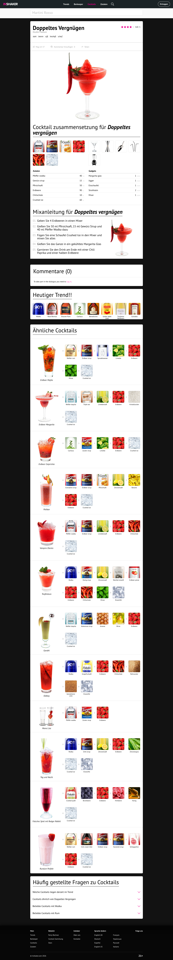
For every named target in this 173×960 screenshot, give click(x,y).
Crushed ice (38, 200)
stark (34, 36)
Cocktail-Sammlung (55, 939)
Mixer (91, 195)
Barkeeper (78, 4)
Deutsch (97, 939)
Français (116, 935)
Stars (50, 943)
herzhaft (53, 36)
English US (98, 947)
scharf (60, 36)
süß (46, 36)
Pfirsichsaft (38, 185)
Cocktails (92, 4)
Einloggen (164, 4)
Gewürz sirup (38, 180)
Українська (117, 939)
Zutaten (103, 4)
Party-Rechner (53, 935)
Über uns (77, 935)
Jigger (91, 180)
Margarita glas (95, 175)
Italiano (116, 947)
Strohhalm (93, 190)
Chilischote (38, 195)
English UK (98, 935)
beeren (40, 36)
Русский (116, 943)
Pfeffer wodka (39, 175)
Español (97, 943)
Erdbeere (37, 190)
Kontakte (77, 939)
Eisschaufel (94, 185)
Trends (66, 4)
